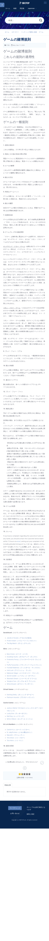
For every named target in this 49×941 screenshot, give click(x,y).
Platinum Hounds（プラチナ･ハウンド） (21, 697)
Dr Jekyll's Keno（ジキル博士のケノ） (20, 732)
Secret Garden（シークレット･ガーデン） (21, 676)
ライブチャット (15, 808)
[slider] (24, 774)
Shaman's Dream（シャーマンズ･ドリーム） (22, 678)
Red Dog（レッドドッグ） (16, 716)
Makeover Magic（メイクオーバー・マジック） (23, 673)
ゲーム (41, 32)
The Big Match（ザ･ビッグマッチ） (19, 643)
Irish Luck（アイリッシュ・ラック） (19, 670)
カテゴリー (15, 32)
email (19, 541)
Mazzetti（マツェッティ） (16, 735)
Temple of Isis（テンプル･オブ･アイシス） (21, 681)
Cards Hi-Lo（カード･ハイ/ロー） (18, 729)
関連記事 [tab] (8, 785)
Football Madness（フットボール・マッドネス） (24, 668)
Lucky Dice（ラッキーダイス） (17, 713)
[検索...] (24, 20)
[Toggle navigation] (45, 3)
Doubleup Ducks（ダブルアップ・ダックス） (22, 657)
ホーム (7, 32)
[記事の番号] (5, 45)
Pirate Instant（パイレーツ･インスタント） (22, 641)
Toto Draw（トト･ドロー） (16, 738)
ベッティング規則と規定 (29, 32)
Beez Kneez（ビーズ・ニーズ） (18, 654)
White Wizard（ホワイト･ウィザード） (20, 684)
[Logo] (24, 3)
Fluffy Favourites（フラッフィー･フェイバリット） (25, 665)
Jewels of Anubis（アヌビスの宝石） (20, 638)
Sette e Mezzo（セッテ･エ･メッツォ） (20, 719)
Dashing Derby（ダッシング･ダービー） (21, 695)
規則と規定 (30, 814)
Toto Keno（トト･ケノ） (15, 740)
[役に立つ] (42, 762)
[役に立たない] (24, 767)
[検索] (41, 20)
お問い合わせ (15, 813)
